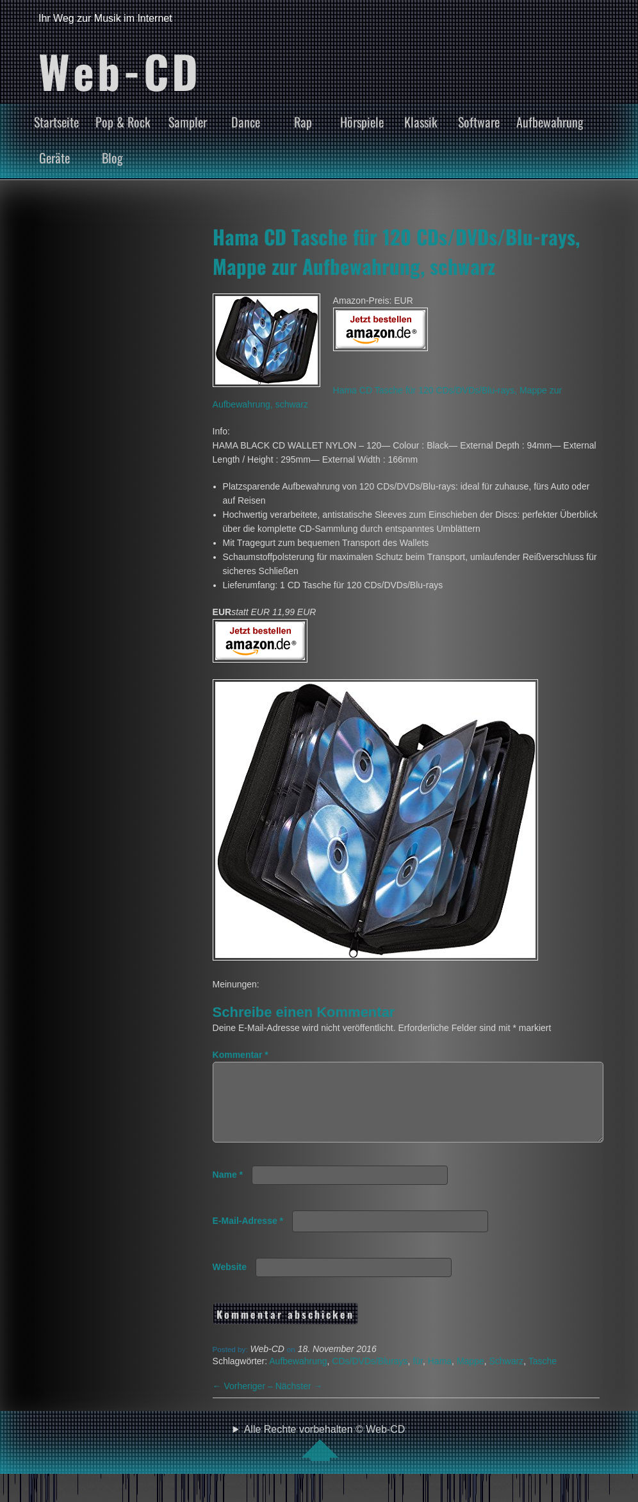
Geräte (54, 157)
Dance (245, 121)
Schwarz (506, 1376)
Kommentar (240, 1055)
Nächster (299, 1401)
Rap (303, 121)
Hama (440, 1376)
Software (479, 121)
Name (228, 1190)
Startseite (56, 121)
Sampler (187, 121)
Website (230, 1282)
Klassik (421, 121)
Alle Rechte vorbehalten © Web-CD (324, 1457)
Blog (112, 157)
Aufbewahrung (550, 121)
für (418, 1376)
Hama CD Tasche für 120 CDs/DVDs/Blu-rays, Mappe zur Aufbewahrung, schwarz (396, 251)
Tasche (542, 1376)
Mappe (470, 1376)
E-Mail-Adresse (248, 1236)
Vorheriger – (244, 1401)
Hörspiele (362, 121)
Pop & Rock (123, 121)
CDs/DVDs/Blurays (369, 1376)
